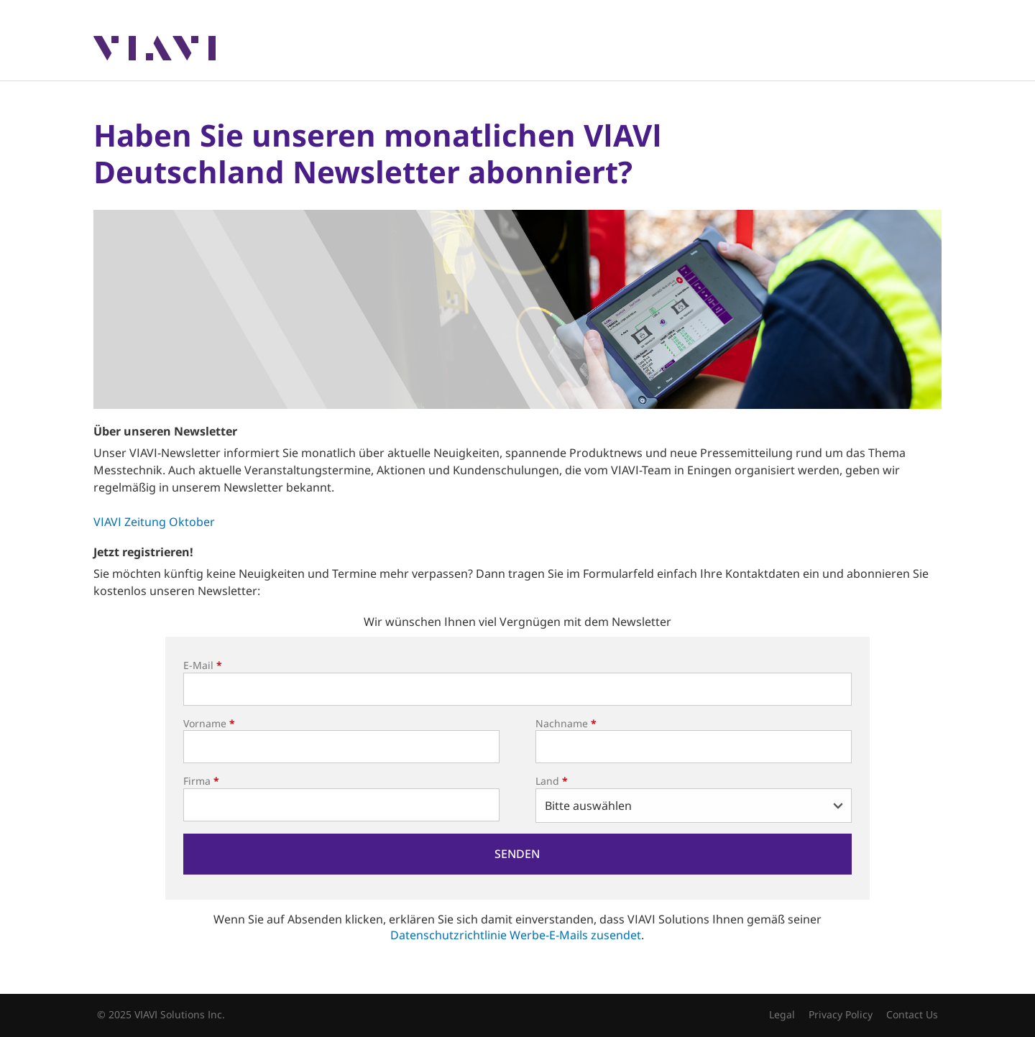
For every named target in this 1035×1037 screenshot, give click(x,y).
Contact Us (912, 1014)
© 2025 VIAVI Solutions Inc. (161, 1014)
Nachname (566, 723)
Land (551, 781)
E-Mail (202, 665)
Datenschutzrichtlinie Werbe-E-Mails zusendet (515, 935)
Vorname (209, 723)
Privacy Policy (841, 1014)
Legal (782, 1014)
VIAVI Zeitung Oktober (154, 522)
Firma (201, 781)
